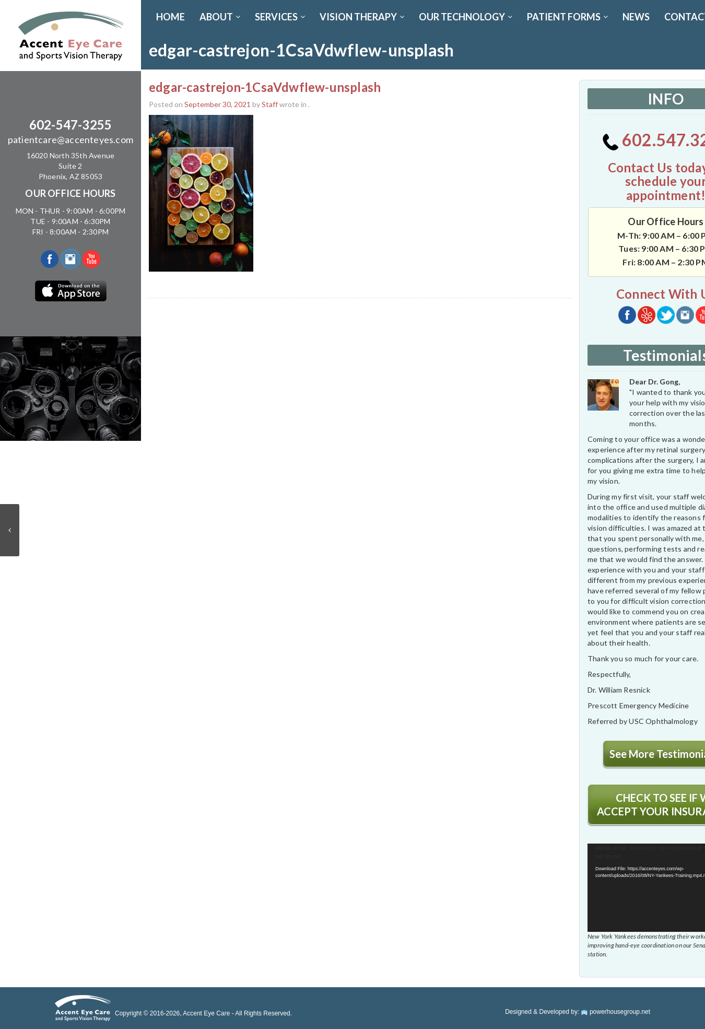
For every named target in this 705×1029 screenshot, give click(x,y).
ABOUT (219, 16)
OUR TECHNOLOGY (465, 16)
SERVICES (280, 16)
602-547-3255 (70, 124)
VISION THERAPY (362, 16)
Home (170, 16)
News (636, 16)
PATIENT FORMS (567, 16)
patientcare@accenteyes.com (70, 139)
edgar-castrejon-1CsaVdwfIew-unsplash (265, 87)
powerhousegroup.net (615, 1011)
